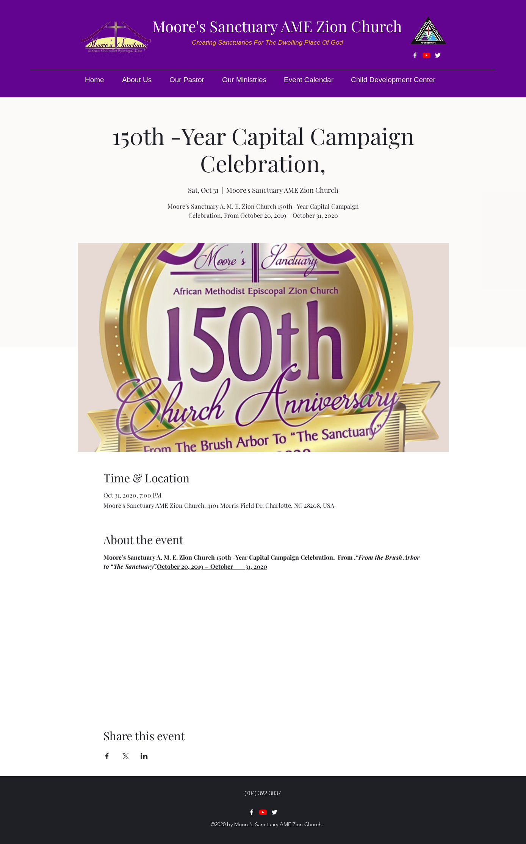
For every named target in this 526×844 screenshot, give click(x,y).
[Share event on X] (125, 756)
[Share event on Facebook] (107, 756)
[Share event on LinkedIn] (144, 756)
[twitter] (437, 55)
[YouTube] (426, 55)
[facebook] (415, 55)
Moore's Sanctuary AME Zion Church (277, 26)
